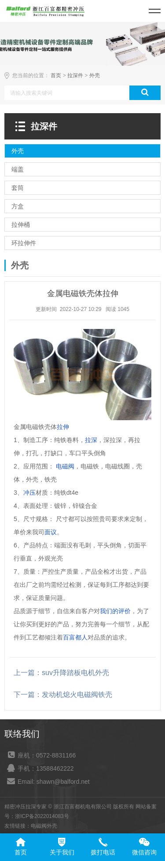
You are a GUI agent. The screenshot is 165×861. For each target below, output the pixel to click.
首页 (56, 75)
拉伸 (63, 426)
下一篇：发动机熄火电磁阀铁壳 (63, 694)
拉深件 (75, 75)
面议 (50, 532)
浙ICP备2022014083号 (42, 816)
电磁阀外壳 (44, 826)
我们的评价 (115, 610)
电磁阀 (65, 466)
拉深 (91, 439)
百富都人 (75, 637)
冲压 (29, 492)
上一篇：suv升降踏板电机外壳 (61, 672)
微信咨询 (144, 852)
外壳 (94, 75)
